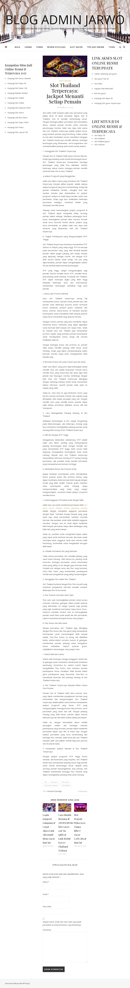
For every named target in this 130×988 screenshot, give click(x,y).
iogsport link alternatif (103, 88)
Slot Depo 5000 (21, 122)
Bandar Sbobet (21, 93)
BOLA (17, 47)
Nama (46, 882)
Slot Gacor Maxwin (23, 78)
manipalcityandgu (54, 791)
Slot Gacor (19, 112)
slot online (65, 782)
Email (46, 894)
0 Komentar (82, 791)
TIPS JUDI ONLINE (95, 47)
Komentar (47, 930)
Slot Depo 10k (21, 88)
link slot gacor (100, 93)
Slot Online (19, 98)
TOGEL (112, 47)
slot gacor (54, 782)
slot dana (98, 83)
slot (45, 782)
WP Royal (26, 983)
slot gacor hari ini (101, 78)
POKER (39, 47)
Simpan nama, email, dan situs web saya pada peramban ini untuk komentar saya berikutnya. (62, 923)
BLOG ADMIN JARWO (65, 19)
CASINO (28, 47)
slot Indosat (99, 144)
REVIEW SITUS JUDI (56, 47)
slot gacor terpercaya (111, 103)
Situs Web (47, 906)
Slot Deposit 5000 (23, 108)
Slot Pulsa (19, 127)
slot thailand (66, 785)
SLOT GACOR (76, 47)
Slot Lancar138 (21, 132)
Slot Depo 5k (20, 83)
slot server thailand (51, 785)
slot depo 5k (107, 98)
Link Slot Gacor (21, 117)
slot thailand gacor (102, 141)
